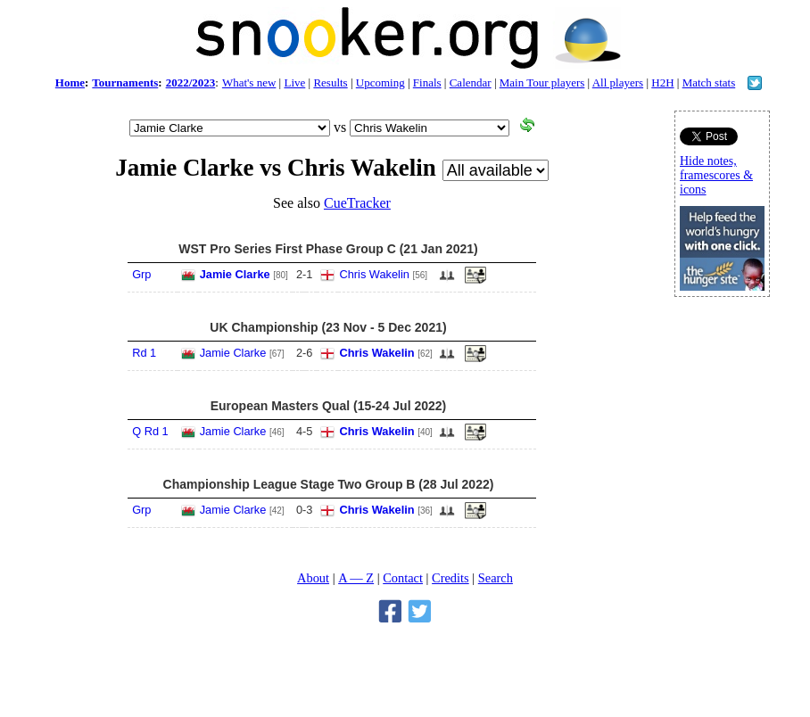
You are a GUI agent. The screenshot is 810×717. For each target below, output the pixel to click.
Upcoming (380, 82)
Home (70, 82)
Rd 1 (144, 352)
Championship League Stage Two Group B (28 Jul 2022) (328, 484)
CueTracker (357, 202)
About (313, 578)
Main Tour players (542, 82)
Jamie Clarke (235, 274)
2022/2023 (191, 82)
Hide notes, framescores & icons (716, 175)
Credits (450, 578)
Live (294, 82)
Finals (427, 82)
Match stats (709, 82)
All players (617, 82)
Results (330, 82)
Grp (141, 274)
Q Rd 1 (150, 431)
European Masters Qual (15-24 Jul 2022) (329, 406)
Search (495, 578)
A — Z (356, 578)
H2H (662, 82)
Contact (403, 578)
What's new (249, 82)
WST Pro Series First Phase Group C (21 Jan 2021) (327, 249)
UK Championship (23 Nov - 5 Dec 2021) (328, 327)
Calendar (471, 82)
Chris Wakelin (374, 274)
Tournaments (125, 82)
